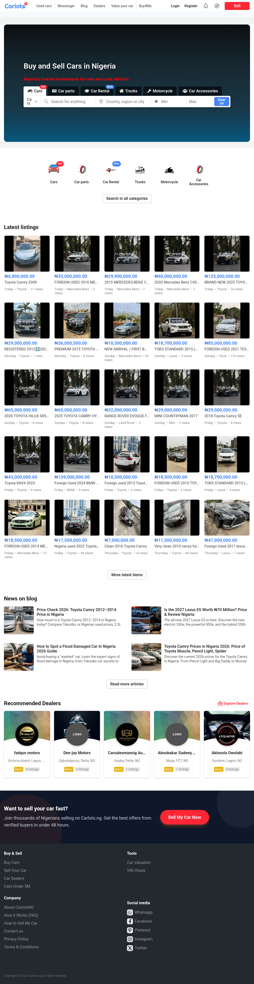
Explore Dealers (233, 703)
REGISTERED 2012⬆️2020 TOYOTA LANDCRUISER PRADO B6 (27, 349)
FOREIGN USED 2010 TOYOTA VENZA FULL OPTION (177, 483)
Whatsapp (140, 912)
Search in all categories (127, 198)
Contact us (13, 931)
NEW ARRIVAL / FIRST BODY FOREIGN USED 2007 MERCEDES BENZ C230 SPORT (127, 349)
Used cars (44, 6)
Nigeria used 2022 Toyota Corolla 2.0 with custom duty (77, 546)
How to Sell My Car (20, 923)
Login (175, 6)
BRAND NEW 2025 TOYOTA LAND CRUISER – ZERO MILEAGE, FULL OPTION (227, 282)
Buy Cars (12, 862)
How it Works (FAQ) (21, 915)
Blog (84, 6)
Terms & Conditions (21, 947)
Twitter (137, 948)
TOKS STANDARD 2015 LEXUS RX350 (177, 349)
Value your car (122, 6)
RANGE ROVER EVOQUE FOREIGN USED (127, 416)
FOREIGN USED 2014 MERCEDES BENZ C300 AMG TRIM (27, 546)
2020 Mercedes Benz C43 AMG (177, 282)
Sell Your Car (15, 870)
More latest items (127, 574)
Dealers (99, 6)
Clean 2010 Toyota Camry (125, 546)
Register (191, 6)
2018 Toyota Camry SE (223, 416)
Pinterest (139, 930)
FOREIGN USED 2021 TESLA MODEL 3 (227, 349)
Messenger (66, 6)
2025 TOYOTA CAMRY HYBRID (77, 416)
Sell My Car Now (184, 817)
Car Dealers (14, 878)
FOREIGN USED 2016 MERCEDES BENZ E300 (77, 282)
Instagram (140, 939)
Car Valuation (139, 862)
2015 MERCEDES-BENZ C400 (127, 282)
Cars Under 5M (17, 886)
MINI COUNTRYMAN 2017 (176, 416)
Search (221, 101)
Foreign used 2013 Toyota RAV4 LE (127, 483)
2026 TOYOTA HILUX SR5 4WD (27, 416)
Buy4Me (145, 6)
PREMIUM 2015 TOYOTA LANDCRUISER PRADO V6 (77, 349)
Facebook (139, 921)
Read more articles (127, 684)
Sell (237, 5)
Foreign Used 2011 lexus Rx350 (227, 546)
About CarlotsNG (19, 907)
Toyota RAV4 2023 (19, 483)
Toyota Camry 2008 (20, 282)
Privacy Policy (16, 939)
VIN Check (136, 870)
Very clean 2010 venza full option (177, 546)
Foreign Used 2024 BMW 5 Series (77, 483)
